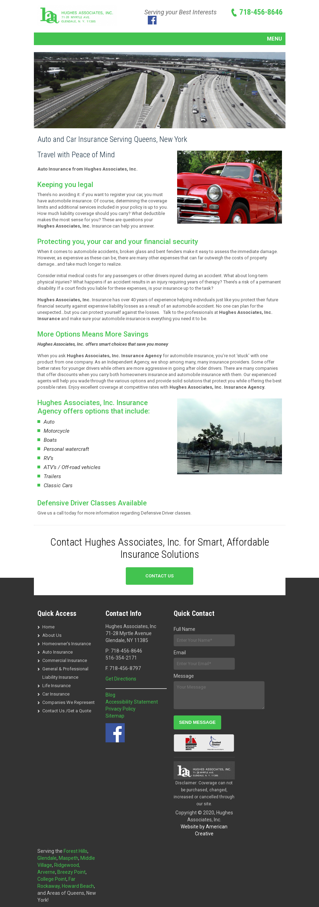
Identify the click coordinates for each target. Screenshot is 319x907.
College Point (51, 879)
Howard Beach (78, 886)
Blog (110, 695)
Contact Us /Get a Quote (66, 710)
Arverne (46, 872)
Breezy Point (71, 872)
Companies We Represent (68, 702)
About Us (51, 635)
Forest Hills (75, 851)
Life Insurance (56, 685)
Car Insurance (56, 694)
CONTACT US (159, 575)
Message (184, 676)
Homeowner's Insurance (66, 643)
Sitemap (115, 716)
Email (180, 652)
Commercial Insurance (64, 660)
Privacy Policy (121, 709)
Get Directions (121, 679)
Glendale (47, 858)
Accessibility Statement (132, 702)
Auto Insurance (57, 652)
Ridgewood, (67, 865)
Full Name (184, 629)
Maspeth (68, 858)
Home (48, 626)
